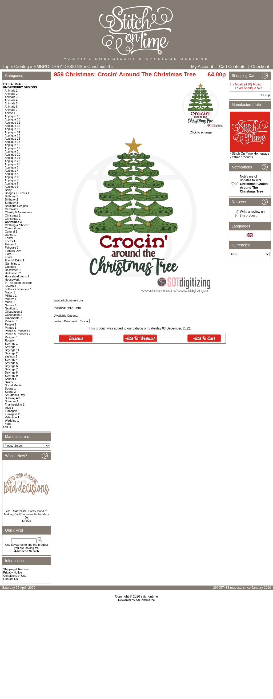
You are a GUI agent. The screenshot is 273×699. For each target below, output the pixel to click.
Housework (12, 279)
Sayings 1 (11, 343)
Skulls (9, 382)
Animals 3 (11, 97)
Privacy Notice (12, 572)
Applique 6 (12, 177)
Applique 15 (12, 135)
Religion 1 (11, 337)
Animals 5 (11, 103)
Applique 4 (12, 170)
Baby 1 (9, 189)
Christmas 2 (13, 218)
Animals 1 (11, 90)
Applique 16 (12, 138)
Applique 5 (12, 173)
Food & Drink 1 (14, 260)
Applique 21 (12, 157)
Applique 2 (12, 151)
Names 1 (11, 305)
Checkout (260, 66)
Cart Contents (232, 66)
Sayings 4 (11, 359)
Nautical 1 (11, 308)
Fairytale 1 (11, 247)
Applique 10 (12, 119)
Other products (242, 157)
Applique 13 (12, 129)
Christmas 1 (13, 215)
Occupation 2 (13, 314)
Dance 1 (10, 234)
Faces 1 (10, 241)
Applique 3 (12, 167)
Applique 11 (12, 122)
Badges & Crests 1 (17, 193)
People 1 (10, 324)
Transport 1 (12, 411)
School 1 (10, 378)
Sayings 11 (12, 350)
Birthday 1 (11, 196)
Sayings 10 (12, 346)
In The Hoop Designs (18, 282)
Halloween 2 (13, 273)
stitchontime (149, 596)
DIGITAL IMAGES (14, 84)
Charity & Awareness (18, 212)
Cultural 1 (11, 231)
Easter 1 (10, 237)
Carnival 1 (11, 209)
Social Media (13, 385)
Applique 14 (12, 132)
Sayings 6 (11, 366)
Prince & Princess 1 (17, 330)
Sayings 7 (11, 369)
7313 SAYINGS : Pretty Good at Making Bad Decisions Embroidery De (26, 514)
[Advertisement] (136, 648)
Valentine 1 (12, 417)
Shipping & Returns (16, 569)
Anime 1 (10, 113)
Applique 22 (12, 161)
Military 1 (11, 295)
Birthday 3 (11, 202)
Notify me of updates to (254, 184)
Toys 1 (9, 407)
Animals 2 (11, 93)
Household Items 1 (17, 276)
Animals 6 (11, 106)
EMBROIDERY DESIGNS (58, 66)
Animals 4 (11, 100)
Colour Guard (13, 228)
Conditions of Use (14, 575)
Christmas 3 (98, 66)
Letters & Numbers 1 (18, 289)
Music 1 (10, 302)
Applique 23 (12, 164)
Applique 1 (12, 116)
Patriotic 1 (11, 321)
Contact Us (10, 578)
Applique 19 (12, 148)
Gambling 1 (12, 263)
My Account (202, 66)
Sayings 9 (11, 375)
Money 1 (10, 298)
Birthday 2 (11, 199)
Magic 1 (10, 292)
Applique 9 (12, 186)
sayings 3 (11, 356)
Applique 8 (12, 183)
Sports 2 (10, 391)
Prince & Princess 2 (17, 334)
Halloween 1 (13, 270)
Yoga (8, 423)
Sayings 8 (11, 372)
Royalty (10, 340)
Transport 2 (12, 414)
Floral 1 (10, 254)
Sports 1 (10, 388)
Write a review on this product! (252, 213)
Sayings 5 (11, 362)
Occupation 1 (13, 311)
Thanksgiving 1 (15, 404)
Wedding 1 (12, 420)
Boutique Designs (16, 205)
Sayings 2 (11, 353)
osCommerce (145, 600)
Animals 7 (11, 109)
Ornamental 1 (14, 318)
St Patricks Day (15, 394)
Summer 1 (11, 401)
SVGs (7, 427)
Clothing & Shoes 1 (17, 225)
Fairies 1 (10, 244)
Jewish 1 (10, 286)
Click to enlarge (200, 131)
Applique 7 (12, 180)
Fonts (8, 257)
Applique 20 (12, 154)
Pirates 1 (10, 327)
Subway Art (12, 398)
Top (6, 66)
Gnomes (10, 266)
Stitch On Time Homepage (250, 153)
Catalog (21, 66)
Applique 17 (12, 141)
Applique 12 (12, 125)
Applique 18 (12, 145)
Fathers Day (13, 250)
